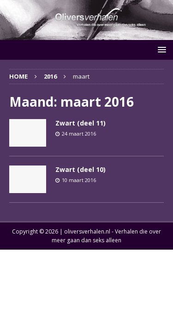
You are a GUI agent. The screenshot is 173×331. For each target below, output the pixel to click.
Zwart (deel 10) (80, 169)
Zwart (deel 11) (80, 123)
